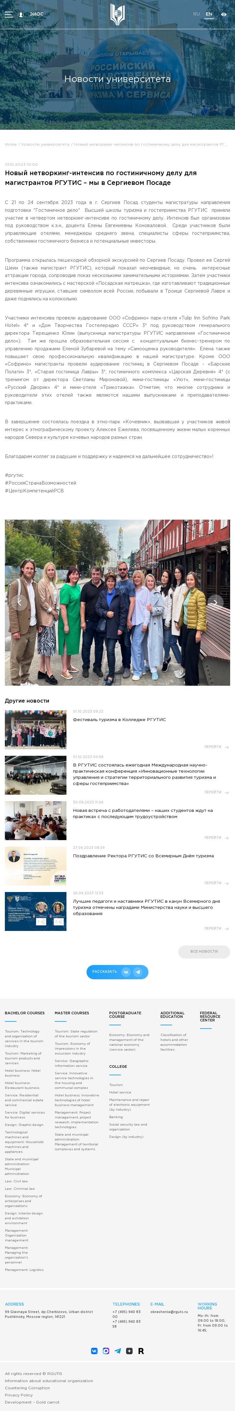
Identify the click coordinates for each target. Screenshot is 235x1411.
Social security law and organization (128, 1127)
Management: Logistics (24, 1270)
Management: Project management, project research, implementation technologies (77, 1120)
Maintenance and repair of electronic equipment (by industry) (129, 1105)
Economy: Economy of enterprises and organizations (23, 1201)
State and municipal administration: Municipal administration (22, 1167)
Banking (116, 1117)
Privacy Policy (19, 1395)
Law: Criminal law (20, 1189)
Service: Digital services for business (25, 1115)
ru (196, 14)
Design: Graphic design (24, 1125)
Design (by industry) (126, 1137)
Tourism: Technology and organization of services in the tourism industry (24, 1039)
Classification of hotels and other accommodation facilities (174, 1042)
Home (11, 144)
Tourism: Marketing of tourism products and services (23, 1058)
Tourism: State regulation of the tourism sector (76, 1034)
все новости (204, 951)
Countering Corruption (27, 1388)
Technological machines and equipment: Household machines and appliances (24, 1142)
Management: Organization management (17, 1235)
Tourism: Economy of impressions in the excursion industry (72, 1049)
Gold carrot (48, 1402)
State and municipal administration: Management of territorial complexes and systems (76, 1142)
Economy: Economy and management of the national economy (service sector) (129, 1042)
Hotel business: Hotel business (23, 1073)
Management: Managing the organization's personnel (17, 1255)
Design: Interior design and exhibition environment (24, 1218)
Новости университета (45, 144)
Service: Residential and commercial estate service (24, 1100)
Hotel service (120, 1092)
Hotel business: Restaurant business (22, 1086)
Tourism (116, 1085)
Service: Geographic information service (71, 1063)
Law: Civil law (16, 1181)
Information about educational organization (49, 1381)
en (209, 14)
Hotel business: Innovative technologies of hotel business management (77, 1100)
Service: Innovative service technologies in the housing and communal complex (74, 1081)
